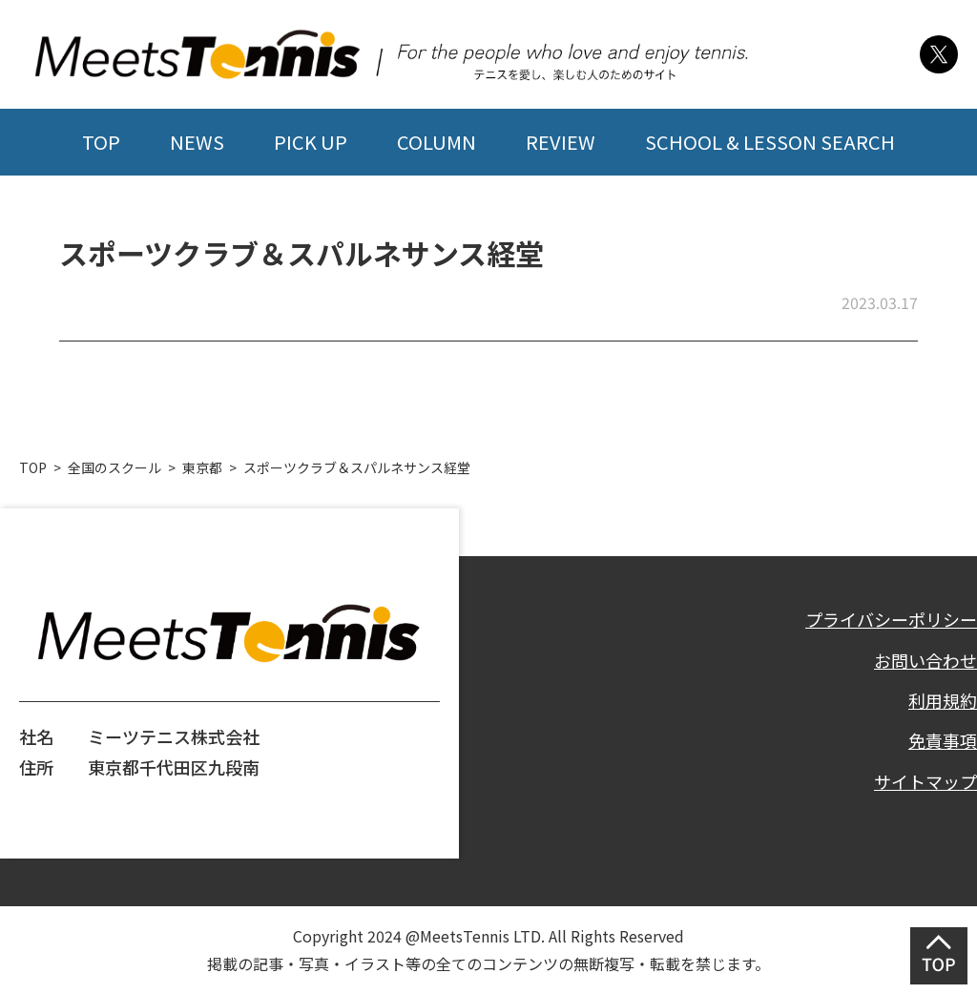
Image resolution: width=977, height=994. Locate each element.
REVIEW (560, 141)
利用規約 (942, 700)
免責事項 (942, 740)
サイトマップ (925, 781)
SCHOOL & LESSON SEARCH (770, 141)
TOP (101, 141)
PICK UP (310, 141)
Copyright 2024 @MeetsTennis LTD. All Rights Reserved (488, 935)
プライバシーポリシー (891, 619)
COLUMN (436, 141)
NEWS (197, 141)
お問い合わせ (925, 660)
